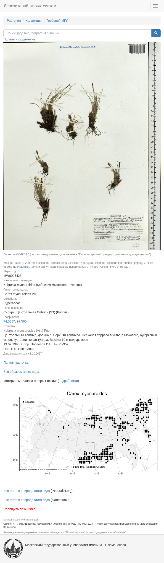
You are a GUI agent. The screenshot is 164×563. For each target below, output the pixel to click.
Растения (14, 20)
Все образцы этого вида (21, 372)
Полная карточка (16, 362)
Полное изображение (19, 39)
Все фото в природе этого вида (26, 491)
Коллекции (34, 20)
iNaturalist (23, 266)
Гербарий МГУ (57, 20)
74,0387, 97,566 (14, 321)
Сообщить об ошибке (19, 509)
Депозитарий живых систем (30, 6)
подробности (68, 381)
